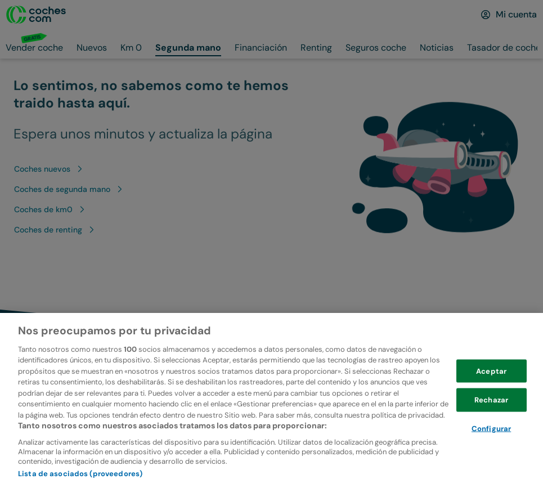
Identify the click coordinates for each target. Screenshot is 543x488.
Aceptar (491, 391)
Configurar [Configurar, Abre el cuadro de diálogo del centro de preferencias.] (491, 449)
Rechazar (491, 420)
